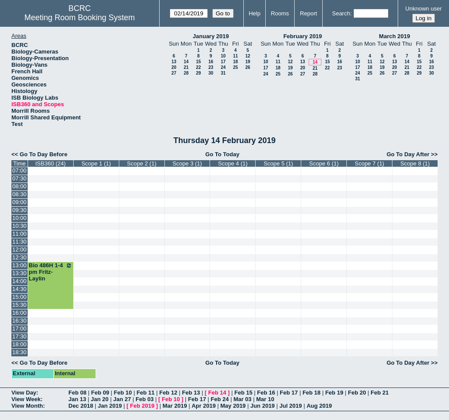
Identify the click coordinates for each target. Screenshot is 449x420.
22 (198, 67)
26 (247, 67)
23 (210, 67)
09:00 (19, 202)
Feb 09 (100, 392)
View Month (27, 405)
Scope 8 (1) (415, 163)
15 (198, 61)
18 (235, 61)
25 (235, 67)
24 (223, 67)
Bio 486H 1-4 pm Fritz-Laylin (50, 272)
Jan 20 (99, 399)
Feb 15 (243, 392)
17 (223, 61)
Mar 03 (242, 399)
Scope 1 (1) (96, 163)
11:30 (19, 241)
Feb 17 (289, 392)
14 (186, 61)
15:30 (19, 305)
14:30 (19, 289)
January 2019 (211, 36)
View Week (26, 399)
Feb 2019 (142, 405)
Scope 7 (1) (369, 163)
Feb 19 (334, 392)
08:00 (19, 186)
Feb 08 (77, 392)
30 (210, 73)
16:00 (19, 312)
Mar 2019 (175, 405)
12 (247, 56)
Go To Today (222, 154)
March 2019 (394, 36)
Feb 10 (123, 392)
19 (247, 61)
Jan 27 (122, 399)
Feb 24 (220, 399)
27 (173, 73)
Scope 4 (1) (232, 163)
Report (308, 13)
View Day (23, 392)
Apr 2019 (204, 405)
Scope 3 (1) (187, 163)
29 (198, 73)
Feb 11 (145, 392)
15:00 (19, 297)
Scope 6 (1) (324, 163)
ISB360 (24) (50, 163)
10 (223, 56)
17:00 (19, 328)
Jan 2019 (110, 405)
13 (173, 61)
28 (186, 73)
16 (210, 61)
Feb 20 (357, 392)
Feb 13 (191, 392)
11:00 (19, 233)
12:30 (19, 257)
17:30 (19, 336)
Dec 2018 (80, 405)
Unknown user (423, 8)
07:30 (19, 178)
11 (235, 56)
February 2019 (302, 36)
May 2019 (233, 405)
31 (223, 73)
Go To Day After (408, 154)
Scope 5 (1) (278, 163)
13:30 (19, 273)
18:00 (19, 344)
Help (254, 13)
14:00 (19, 281)
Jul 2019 (290, 405)
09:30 (19, 210)
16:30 (19, 320)
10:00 (19, 218)
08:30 (19, 194)
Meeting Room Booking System (79, 17)
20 (173, 67)
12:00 (19, 249)
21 (186, 67)
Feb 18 (312, 392)
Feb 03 (144, 399)
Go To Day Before (44, 154)
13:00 (19, 265)
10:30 (19, 226)
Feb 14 (217, 392)
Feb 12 (168, 392)
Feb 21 (379, 392)
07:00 (19, 170)
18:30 (19, 352)
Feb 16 (266, 392)
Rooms (280, 13)
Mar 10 (265, 399)
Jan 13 (77, 399)
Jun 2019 (262, 405)
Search (341, 13)
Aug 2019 (319, 405)
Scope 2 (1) (142, 163)
